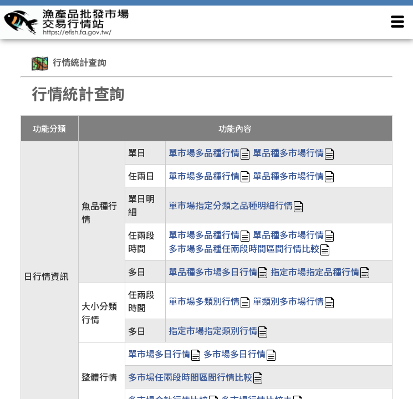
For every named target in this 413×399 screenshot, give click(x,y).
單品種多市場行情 (288, 152)
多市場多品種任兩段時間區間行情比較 (244, 248)
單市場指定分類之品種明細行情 (231, 205)
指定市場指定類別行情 (213, 330)
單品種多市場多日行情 (213, 271)
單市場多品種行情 (204, 152)
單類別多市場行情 (288, 301)
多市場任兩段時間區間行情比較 (190, 376)
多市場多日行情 (234, 353)
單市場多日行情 (159, 353)
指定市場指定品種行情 (315, 271)
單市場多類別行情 (204, 301)
